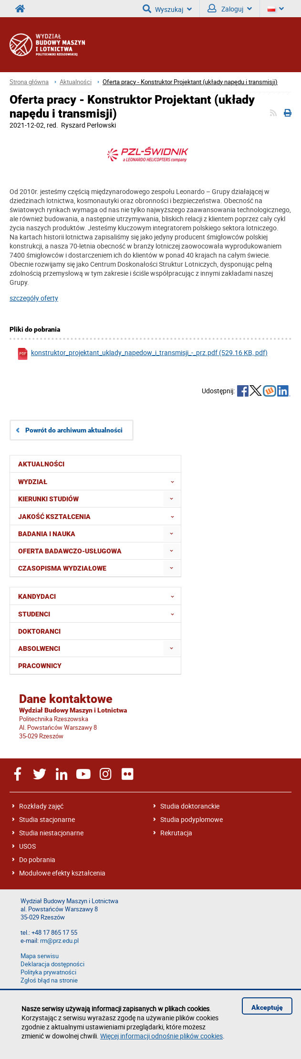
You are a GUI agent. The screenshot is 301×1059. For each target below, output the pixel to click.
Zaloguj (230, 8)
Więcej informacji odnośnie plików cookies (161, 1035)
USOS (27, 846)
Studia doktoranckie (189, 805)
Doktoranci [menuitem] (39, 631)
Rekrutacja (176, 832)
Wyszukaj (167, 8)
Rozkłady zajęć (41, 805)
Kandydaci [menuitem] (99, 596)
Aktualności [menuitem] (41, 464)
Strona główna (29, 82)
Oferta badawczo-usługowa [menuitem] (70, 551)
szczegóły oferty (34, 298)
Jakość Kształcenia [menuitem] (99, 516)
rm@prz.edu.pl (59, 941)
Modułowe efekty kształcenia (62, 872)
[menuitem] (171, 498)
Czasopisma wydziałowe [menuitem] (62, 568)
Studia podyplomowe (191, 819)
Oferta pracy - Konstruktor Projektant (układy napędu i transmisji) (190, 82)
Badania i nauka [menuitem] (46, 534)
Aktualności (76, 82)
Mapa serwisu (40, 956)
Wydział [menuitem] (99, 481)
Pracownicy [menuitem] (40, 666)
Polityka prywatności (48, 972)
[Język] (275, 8)
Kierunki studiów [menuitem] (48, 499)
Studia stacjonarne (47, 819)
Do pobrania (37, 859)
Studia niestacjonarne (51, 832)
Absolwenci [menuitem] (39, 648)
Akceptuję (267, 1007)
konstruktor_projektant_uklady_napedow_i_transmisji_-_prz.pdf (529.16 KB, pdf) (142, 354)
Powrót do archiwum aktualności (74, 430)
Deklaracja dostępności (52, 964)
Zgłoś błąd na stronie (49, 980)
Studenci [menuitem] (99, 613)
